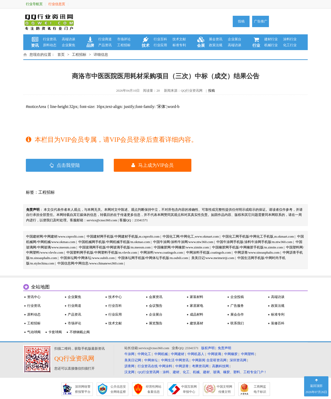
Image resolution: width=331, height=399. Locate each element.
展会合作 (237, 314)
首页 (61, 55)
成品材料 (196, 314)
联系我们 (237, 323)
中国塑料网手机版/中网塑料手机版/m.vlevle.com (101, 252)
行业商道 (105, 39)
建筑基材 (196, 323)
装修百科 (277, 323)
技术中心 (115, 297)
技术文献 (179, 39)
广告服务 (237, 306)
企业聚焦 (68, 45)
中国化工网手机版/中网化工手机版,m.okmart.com (258, 236)
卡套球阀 (55, 332)
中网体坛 (151, 360)
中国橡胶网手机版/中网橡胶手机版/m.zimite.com (247, 247)
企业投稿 (237, 297)
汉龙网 (129, 372)
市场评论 (124, 39)
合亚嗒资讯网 (216, 360)
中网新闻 (198, 360)
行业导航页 (34, 4)
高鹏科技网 (220, 366)
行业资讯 (49, 39)
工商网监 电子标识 (260, 389)
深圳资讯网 (238, 360)
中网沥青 (182, 366)
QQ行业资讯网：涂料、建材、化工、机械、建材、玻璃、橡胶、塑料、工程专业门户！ (202, 372)
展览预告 (155, 323)
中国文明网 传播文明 (224, 389)
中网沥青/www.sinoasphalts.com (257, 252)
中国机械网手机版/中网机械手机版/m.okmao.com (114, 242)
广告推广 (260, 21)
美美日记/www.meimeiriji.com (212, 258)
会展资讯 (155, 297)
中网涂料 (165, 366)
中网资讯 (182, 360)
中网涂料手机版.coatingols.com (208, 252)
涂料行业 (290, 39)
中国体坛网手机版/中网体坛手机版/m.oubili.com (153, 258)
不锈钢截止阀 (80, 332)
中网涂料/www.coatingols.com (161, 252)
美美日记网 (132, 360)
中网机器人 (195, 354)
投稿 (241, 21)
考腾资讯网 (200, 366)
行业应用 (160, 45)
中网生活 (168, 360)
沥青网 (129, 366)
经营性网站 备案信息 (153, 389)
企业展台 (234, 39)
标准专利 (179, 45)
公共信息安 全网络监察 (118, 389)
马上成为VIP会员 (152, 165)
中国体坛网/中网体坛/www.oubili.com (87, 258)
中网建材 (177, 354)
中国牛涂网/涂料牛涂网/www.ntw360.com (183, 242)
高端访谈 (68, 39)
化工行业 (290, 45)
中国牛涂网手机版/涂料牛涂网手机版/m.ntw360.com (254, 242)
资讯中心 (34, 297)
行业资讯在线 (148, 366)
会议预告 (155, 306)
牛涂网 (129, 354)
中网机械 (161, 354)
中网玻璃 (214, 354)
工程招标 (124, 45)
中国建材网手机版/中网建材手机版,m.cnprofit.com (123, 236)
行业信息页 (56, 4)
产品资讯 (105, 45)
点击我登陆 (65, 165)
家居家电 (196, 306)
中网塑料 (247, 354)
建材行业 (271, 39)
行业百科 (160, 39)
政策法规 (215, 45)
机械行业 (271, 45)
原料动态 (49, 45)
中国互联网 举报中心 (189, 389)
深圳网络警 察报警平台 (83, 389)
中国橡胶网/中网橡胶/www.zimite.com (181, 247)
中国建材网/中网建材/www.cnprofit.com (55, 236)
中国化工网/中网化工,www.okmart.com (191, 236)
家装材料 (196, 297)
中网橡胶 (231, 354)
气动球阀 (34, 332)
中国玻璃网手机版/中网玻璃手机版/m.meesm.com (115, 247)
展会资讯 (215, 39)
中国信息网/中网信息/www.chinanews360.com (90, 263)
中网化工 (144, 354)
